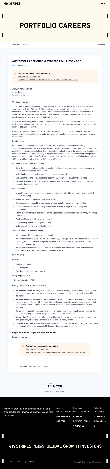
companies (14, 44)
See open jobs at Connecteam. (29, 77)
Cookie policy (59, 392)
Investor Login (82, 421)
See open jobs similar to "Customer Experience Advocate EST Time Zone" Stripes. (48, 80)
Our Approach (63, 416)
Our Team (61, 421)
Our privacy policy (19, 337)
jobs (4, 44)
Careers (78, 416)
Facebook (99, 416)
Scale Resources (82, 412)
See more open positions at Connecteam (34, 366)
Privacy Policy (79, 462)
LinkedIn (99, 412)
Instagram (100, 421)
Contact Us (78, 426)
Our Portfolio (63, 412)
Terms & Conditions (94, 462)
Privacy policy (49, 392)
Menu (103, 3)
